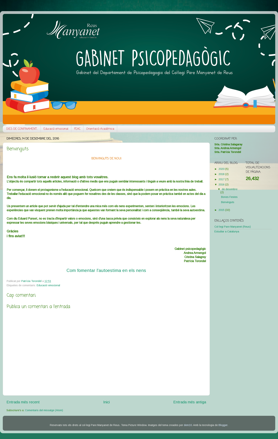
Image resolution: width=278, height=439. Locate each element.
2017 (222, 179)
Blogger (223, 425)
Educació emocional (56, 129)
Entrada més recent (23, 402)
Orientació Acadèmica (100, 129)
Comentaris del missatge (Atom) (44, 410)
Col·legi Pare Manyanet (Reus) (232, 226)
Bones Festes (229, 196)
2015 (222, 209)
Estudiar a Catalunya (226, 231)
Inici (106, 402)
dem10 (188, 425)
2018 (222, 174)
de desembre (229, 189)
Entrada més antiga (189, 402)
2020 (222, 168)
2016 (222, 184)
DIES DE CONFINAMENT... (22, 129)
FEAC (77, 129)
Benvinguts (227, 202)
